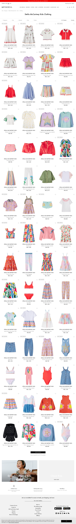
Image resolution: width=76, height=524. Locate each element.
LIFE (10, 3)
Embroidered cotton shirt (65, 46)
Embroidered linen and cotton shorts (10, 75)
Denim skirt (10, 359)
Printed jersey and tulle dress (28, 416)
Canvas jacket (47, 160)
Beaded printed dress (47, 302)
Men (6, 3)
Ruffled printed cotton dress (29, 217)
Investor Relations (38, 513)
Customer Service (13, 505)
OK (66, 521)
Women (3, 3)
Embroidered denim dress (66, 388)
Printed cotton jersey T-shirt (10, 132)
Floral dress (29, 103)
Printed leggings (29, 274)
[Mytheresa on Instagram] (62, 513)
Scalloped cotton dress (47, 331)
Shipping (13, 512)
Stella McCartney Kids (12, 10)
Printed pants (28, 245)
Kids (8, 3)
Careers (38, 512)
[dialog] (38, 521)
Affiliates (38, 515)
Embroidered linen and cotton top (10, 103)
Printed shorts (10, 416)
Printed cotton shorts (66, 103)
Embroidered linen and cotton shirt (47, 46)
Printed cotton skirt (65, 331)
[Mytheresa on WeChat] (68, 513)
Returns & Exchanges (13, 514)
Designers (5, 10)
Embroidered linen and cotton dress (10, 46)
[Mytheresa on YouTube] (64, 513)
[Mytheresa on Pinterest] (60, 513)
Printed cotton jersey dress (66, 245)
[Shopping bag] (73, 7)
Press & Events (38, 510)
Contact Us (13, 507)
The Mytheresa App (38, 506)
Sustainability (38, 508)
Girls (18, 10)
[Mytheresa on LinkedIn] (56, 513)
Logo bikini (29, 302)
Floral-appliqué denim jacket (47, 416)
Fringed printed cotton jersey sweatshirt (47, 132)
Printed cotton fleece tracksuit (28, 388)
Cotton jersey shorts (10, 160)
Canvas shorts (28, 160)
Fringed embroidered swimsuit (65, 359)
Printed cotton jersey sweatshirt (66, 132)
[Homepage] (7, 7)
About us (38, 504)
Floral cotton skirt (10, 302)
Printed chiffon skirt (47, 103)
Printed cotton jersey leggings (65, 302)
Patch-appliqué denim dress (65, 416)
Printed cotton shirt (10, 217)
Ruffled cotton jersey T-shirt (66, 217)
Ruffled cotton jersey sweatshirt (47, 245)
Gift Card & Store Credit (14, 509)
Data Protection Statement (14, 522)
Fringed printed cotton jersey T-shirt (29, 75)
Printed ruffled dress (47, 274)
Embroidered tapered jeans (29, 359)
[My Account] (69, 7)
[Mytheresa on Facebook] (58, 513)
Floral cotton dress (65, 160)
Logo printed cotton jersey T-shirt (10, 331)
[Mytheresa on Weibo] (66, 513)
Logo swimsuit (47, 388)
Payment (13, 511)
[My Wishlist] (71, 7)
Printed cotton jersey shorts (47, 217)
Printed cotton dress (47, 75)
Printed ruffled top (10, 245)
